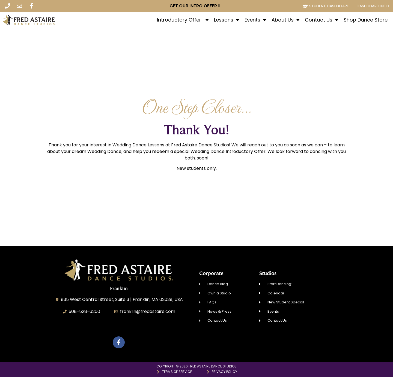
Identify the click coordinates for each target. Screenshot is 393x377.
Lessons (226, 20)
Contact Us (321, 20)
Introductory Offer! (183, 20)
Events (255, 20)
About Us (285, 20)
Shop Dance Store (366, 20)
